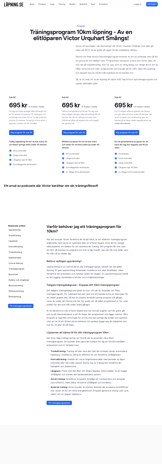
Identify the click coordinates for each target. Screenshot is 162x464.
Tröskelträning (15, 252)
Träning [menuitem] (61, 4)
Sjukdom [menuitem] (83, 4)
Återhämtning (15, 297)
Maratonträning (16, 285)
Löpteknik (13, 241)
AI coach (152, 4)
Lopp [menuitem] (52, 4)
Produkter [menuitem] (103, 4)
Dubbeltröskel (15, 258)
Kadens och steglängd (19, 280)
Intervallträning (16, 246)
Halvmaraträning (16, 291)
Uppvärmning (15, 230)
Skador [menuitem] (72, 4)
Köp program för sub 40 (127, 132)
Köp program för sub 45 (74, 132)
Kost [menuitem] (93, 4)
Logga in (137, 4)
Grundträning (15, 235)
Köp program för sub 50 (21, 132)
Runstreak (13, 274)
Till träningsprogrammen (21, 306)
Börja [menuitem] (32, 4)
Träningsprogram (16, 269)
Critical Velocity (16, 263)
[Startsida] (13, 4)
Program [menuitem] (42, 4)
